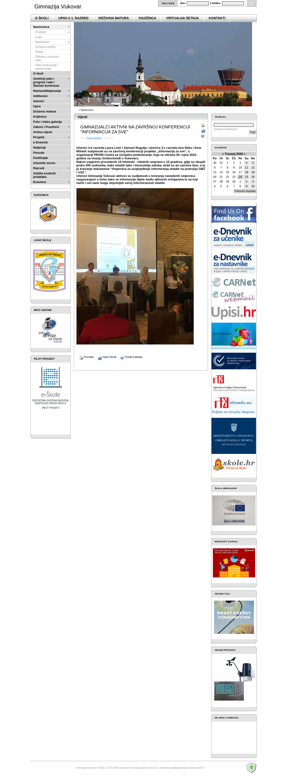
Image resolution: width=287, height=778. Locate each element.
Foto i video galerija (47, 121)
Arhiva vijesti (42, 132)
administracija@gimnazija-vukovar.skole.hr (182, 768)
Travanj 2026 (234, 154)
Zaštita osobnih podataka (44, 175)
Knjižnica (147, 18)
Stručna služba (45, 47)
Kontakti (217, 18)
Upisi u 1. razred (73, 18)
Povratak (85, 356)
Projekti (39, 137)
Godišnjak (40, 158)
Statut (39, 51)
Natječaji (39, 147)
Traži (252, 132)
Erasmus (39, 182)
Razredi (38, 168)
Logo (38, 37)
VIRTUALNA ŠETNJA (182, 18)
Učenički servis (44, 163)
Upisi (37, 106)
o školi (42, 18)
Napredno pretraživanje (226, 128)
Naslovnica (41, 27)
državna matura (113, 18)
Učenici (38, 101)
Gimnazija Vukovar (58, 6)
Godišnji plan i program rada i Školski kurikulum (46, 82)
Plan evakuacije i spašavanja (46, 66)
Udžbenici (40, 96)
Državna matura (44, 111)
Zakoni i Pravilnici (46, 127)
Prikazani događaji (245, 191)
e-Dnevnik (40, 142)
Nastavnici (42, 42)
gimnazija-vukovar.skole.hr (144, 768)
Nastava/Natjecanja (47, 91)
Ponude (39, 152)
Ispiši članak (105, 356)
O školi (38, 73)
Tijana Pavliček (94, 138)
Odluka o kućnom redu (47, 58)
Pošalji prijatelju (129, 356)
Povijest (40, 32)
